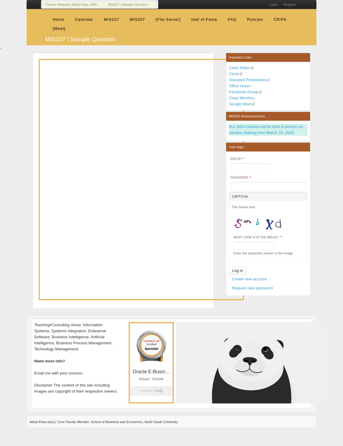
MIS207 (137, 19)
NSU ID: (237, 159)
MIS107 (111, 19)
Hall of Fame (204, 19)
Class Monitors (242, 98)
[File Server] (168, 19)
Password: (240, 177)
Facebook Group (243, 92)
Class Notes (239, 67)
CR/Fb (280, 19)
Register (290, 4)
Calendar (84, 19)
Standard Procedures (247, 80)
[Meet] (59, 28)
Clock (234, 74)
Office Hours (240, 86)
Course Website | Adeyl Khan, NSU (72, 4)
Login (273, 4)
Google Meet (240, 104)
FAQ (232, 19)
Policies (255, 19)
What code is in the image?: (257, 237)
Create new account (249, 279)
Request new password (252, 288)
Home (59, 19)
